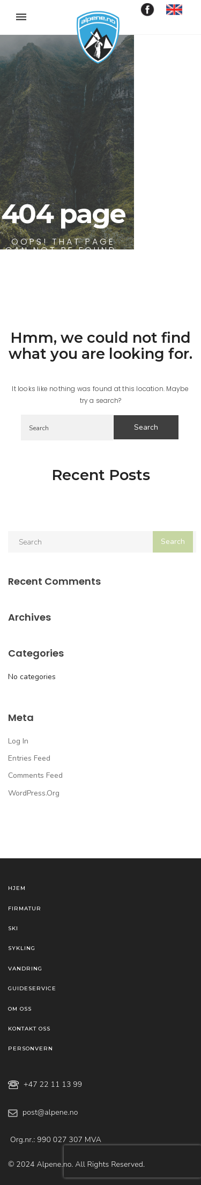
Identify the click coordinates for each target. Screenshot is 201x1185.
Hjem (17, 888)
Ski (13, 928)
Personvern (30, 1048)
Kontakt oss (29, 1028)
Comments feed (35, 775)
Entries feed (29, 758)
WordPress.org (33, 793)
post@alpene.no (50, 1112)
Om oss (20, 1008)
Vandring (25, 968)
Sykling (21, 948)
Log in (18, 741)
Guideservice (32, 988)
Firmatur (24, 908)
